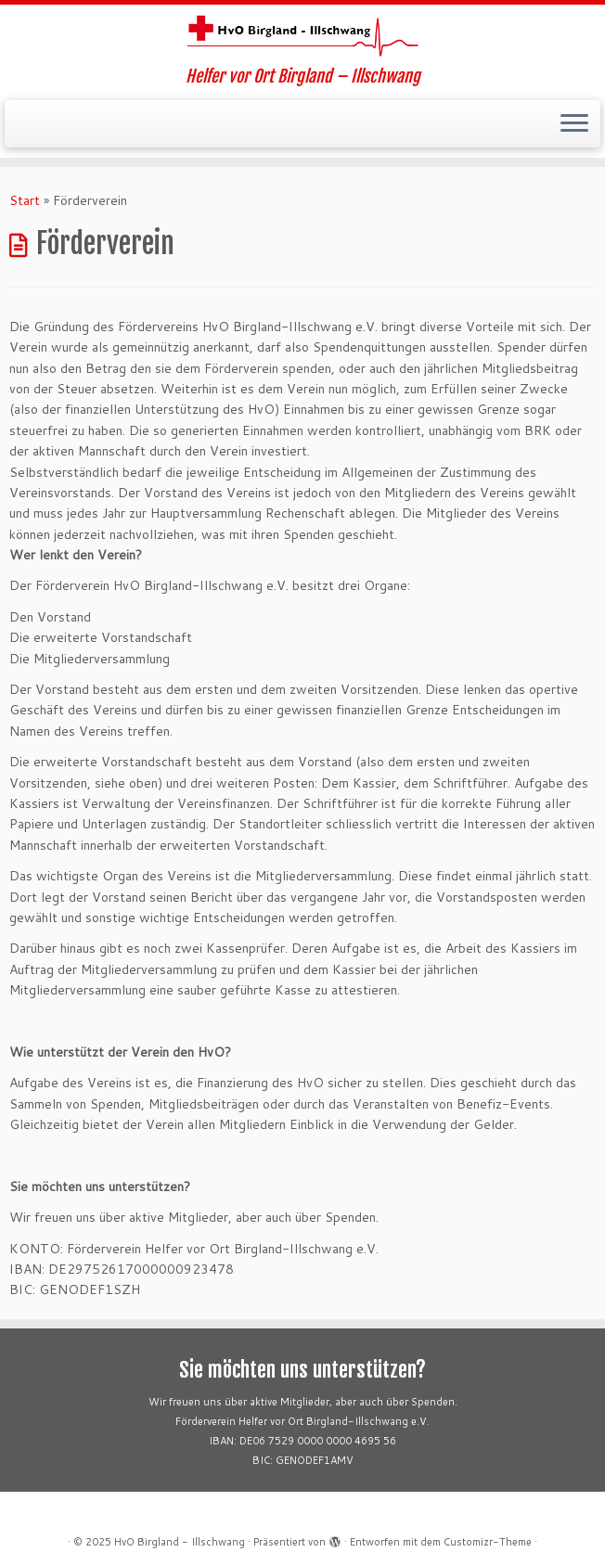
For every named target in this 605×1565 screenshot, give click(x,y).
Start (24, 200)
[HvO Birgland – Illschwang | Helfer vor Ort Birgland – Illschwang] (302, 36)
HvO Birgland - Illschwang (179, 1541)
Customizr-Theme (488, 1541)
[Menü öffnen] (574, 124)
